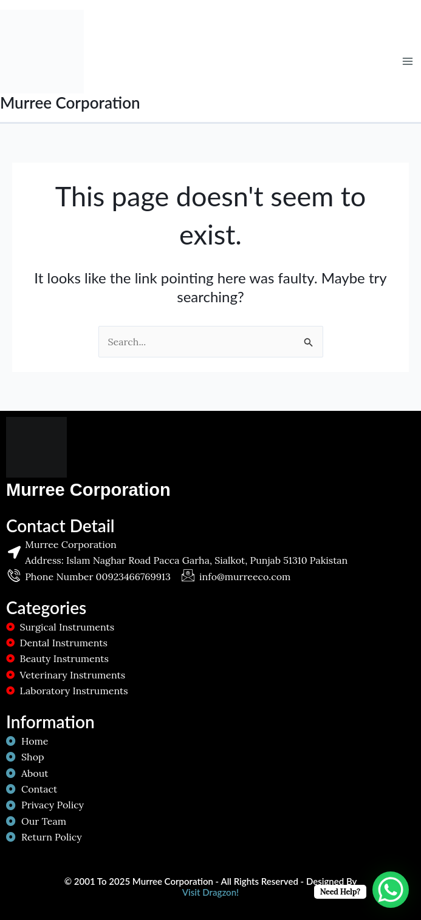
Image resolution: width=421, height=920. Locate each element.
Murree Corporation (70, 102)
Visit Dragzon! (210, 892)
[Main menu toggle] (407, 61)
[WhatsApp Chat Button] (390, 889)
